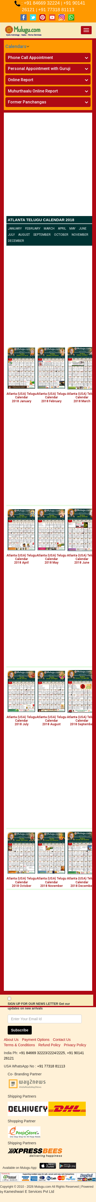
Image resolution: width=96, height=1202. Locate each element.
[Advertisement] (48, 165)
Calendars (15, 46)
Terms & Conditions (19, 1045)
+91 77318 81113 (56, 9)
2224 (52, 1053)
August (24, 234)
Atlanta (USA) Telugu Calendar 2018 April (21, 559)
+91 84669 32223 (33, 1053)
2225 (61, 1053)
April (62, 228)
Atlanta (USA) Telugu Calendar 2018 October (21, 882)
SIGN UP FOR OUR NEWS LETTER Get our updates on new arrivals (39, 1006)
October (61, 234)
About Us (11, 1040)
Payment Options (35, 1040)
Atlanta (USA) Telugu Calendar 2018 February (51, 397)
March (49, 228)
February (32, 228)
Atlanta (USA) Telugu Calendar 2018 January (21, 397)
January (15, 228)
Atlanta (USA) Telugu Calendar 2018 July (21, 720)
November (80, 234)
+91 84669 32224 (42, 3)
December (16, 241)
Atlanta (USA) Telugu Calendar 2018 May (51, 559)
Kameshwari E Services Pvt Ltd (29, 1191)
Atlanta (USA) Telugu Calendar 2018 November (51, 882)
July (11, 234)
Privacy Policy (75, 1045)
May (72, 228)
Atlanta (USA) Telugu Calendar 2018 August (51, 720)
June (83, 228)
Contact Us (62, 1040)
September (42, 234)
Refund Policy (49, 1045)
